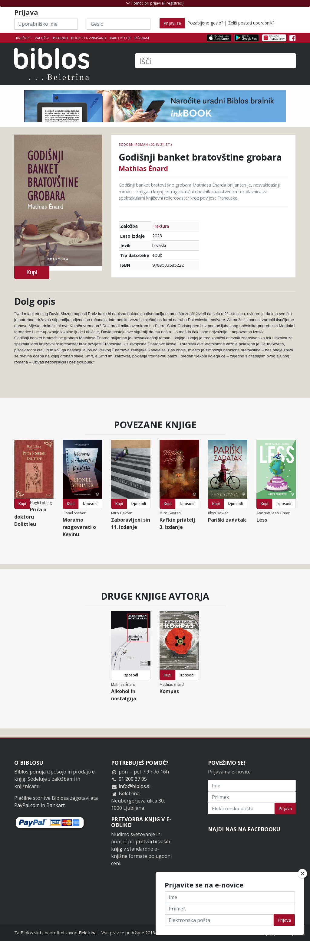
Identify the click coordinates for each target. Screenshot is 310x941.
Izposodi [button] (90, 503)
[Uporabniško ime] (46, 24)
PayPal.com (27, 805)
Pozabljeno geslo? (205, 23)
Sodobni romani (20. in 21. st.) (145, 144)
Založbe (42, 38)
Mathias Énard (143, 168)
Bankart (55, 805)
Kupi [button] (31, 272)
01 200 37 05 (133, 779)
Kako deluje (120, 38)
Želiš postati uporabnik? (251, 23)
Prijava (285, 808)
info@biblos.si (134, 786)
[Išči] (215, 60)
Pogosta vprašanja (89, 38)
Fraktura (160, 226)
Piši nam (142, 38)
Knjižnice (23, 38)
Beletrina (88, 933)
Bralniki (60, 38)
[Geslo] (118, 24)
